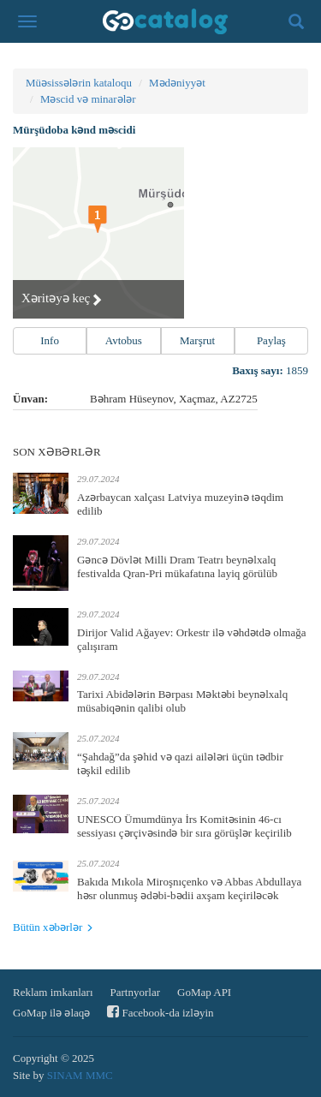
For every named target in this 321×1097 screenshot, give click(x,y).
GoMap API (204, 992)
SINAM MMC (80, 1075)
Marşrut (197, 340)
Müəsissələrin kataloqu (79, 82)
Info (49, 340)
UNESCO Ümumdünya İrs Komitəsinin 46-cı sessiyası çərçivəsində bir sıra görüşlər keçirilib (184, 826)
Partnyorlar (135, 992)
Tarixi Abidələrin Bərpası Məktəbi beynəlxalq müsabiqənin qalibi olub (182, 701)
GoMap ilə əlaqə (51, 1012)
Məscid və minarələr (88, 98)
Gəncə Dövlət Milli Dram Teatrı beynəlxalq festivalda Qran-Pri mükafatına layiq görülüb (177, 566)
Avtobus (123, 340)
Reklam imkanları (53, 992)
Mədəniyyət (177, 82)
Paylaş (271, 340)
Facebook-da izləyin (160, 1012)
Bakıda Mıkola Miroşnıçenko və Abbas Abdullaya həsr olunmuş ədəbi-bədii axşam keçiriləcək (189, 888)
